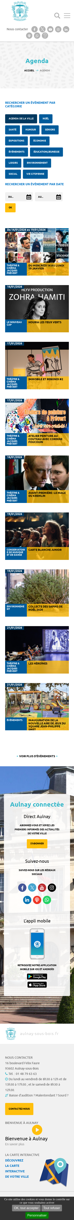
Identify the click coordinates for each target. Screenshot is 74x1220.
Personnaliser (37, 1215)
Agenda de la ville (21, 118)
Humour (30, 129)
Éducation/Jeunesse (46, 152)
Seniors (50, 129)
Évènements (16, 152)
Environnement (37, 163)
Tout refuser (51, 1208)
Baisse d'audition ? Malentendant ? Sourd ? (38, 1095)
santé (12, 129)
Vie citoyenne (35, 174)
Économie (39, 141)
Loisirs (13, 163)
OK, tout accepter (26, 1208)
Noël (46, 118)
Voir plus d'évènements (37, 756)
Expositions (16, 141)
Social (13, 174)
